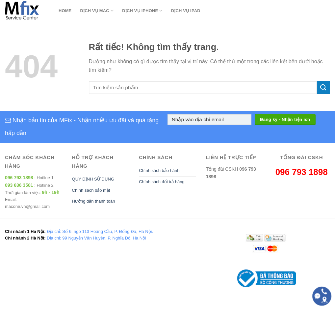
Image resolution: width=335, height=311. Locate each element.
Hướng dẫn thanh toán (93, 201)
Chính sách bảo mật (91, 190)
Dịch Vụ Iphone (142, 11)
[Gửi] (323, 87)
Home (65, 10)
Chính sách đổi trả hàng (162, 181)
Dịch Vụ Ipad (185, 10)
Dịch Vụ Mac (97, 11)
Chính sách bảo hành (159, 170)
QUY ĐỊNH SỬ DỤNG (93, 179)
